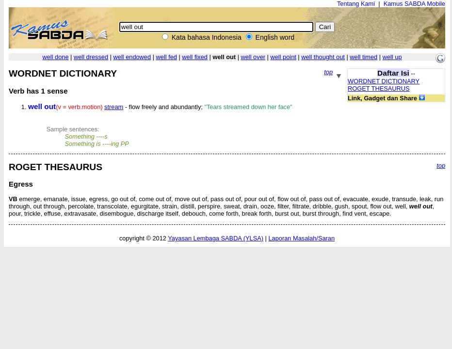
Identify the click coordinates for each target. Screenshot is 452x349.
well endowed (132, 57)
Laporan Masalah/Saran (301, 238)
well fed (166, 57)
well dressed (91, 57)
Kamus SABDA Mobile (414, 3)
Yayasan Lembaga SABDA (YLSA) (215, 238)
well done (55, 57)
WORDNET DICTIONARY (384, 81)
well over (253, 57)
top (328, 72)
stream (113, 107)
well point (283, 57)
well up (392, 57)
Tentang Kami (356, 3)
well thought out (323, 57)
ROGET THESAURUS (379, 88)
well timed (363, 57)
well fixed (195, 57)
